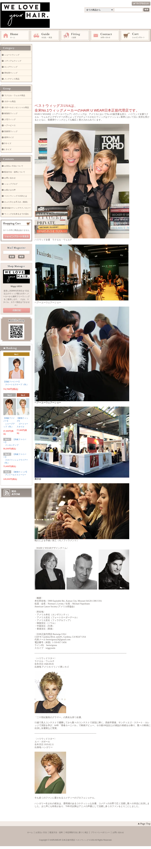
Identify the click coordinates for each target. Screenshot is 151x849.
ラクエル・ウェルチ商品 (14, 95)
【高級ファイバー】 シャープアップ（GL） (9, 423)
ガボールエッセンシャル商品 (16, 107)
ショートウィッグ (11, 55)
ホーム (30, 832)
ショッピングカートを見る (16, 236)
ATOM (16, 494)
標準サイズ (9, 137)
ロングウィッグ (11, 67)
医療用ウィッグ (11, 131)
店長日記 (16, 310)
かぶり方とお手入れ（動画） (16, 202)
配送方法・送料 (56, 832)
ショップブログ (11, 184)
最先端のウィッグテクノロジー (17, 208)
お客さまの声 (10, 190)
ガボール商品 (10, 101)
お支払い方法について (13, 166)
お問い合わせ (10, 178)
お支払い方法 (41, 832)
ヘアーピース (10, 125)
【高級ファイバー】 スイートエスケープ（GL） (16, 384)
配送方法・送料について (14, 172)
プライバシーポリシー (100, 832)
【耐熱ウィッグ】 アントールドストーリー (15, 474)
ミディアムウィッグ (12, 61)
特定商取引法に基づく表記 (76, 832)
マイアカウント (141, 4)
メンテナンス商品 (11, 79)
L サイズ (8, 149)
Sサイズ (7, 143)
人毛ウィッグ (10, 119)
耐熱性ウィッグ (11, 113)
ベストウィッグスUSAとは (15, 196)
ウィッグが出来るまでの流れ (16, 214)
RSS (14, 491)
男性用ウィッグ (11, 73)
